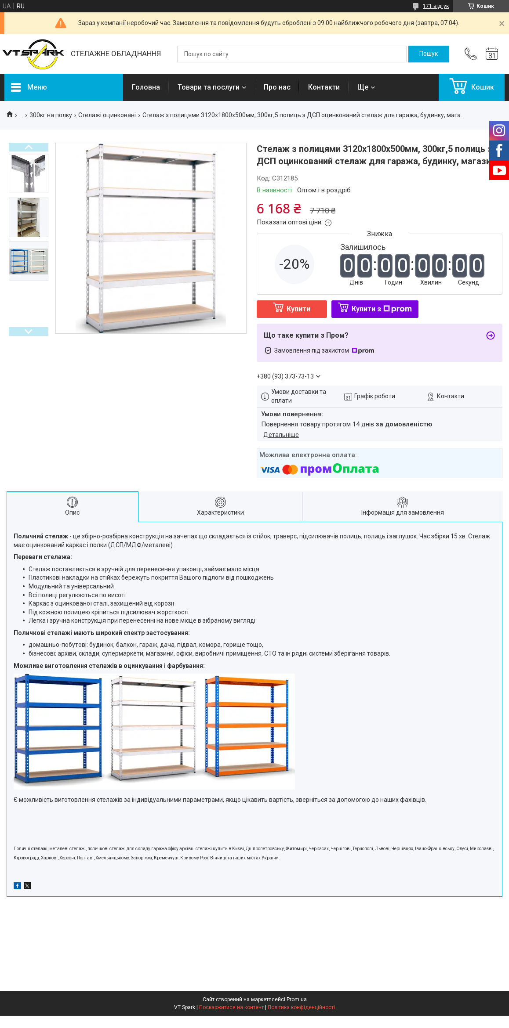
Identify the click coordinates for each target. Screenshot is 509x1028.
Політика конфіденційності (301, 1007)
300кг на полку (50, 115)
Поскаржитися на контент (231, 1007)
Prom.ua (297, 999)
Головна (146, 87)
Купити (298, 309)
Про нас (277, 87)
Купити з (382, 309)
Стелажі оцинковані (107, 115)
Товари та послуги (209, 87)
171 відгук (436, 6)
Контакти (324, 87)
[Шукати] (428, 54)
